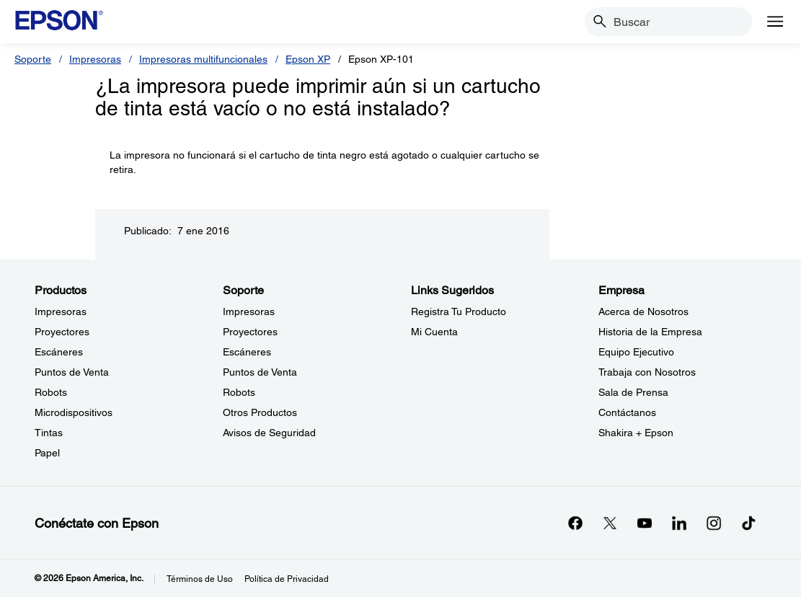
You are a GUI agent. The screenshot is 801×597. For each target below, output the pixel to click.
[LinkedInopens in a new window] (679, 523)
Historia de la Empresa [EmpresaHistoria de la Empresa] (650, 331)
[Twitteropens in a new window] (610, 523)
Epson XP (308, 59)
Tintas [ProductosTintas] (49, 432)
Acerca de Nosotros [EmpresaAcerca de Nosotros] (643, 311)
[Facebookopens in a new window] (575, 523)
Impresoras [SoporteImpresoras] (249, 311)
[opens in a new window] (748, 523)
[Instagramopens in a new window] (714, 523)
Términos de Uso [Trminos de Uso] (200, 579)
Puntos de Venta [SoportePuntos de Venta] (260, 372)
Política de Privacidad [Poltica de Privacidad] (286, 579)
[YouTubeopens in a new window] (645, 523)
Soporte (32, 59)
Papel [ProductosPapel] (47, 453)
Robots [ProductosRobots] (51, 392)
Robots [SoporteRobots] (239, 392)
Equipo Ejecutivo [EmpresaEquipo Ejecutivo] (636, 352)
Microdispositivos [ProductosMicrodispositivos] (73, 412)
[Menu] (775, 21)
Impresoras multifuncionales (203, 59)
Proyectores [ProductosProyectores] (62, 331)
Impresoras (95, 59)
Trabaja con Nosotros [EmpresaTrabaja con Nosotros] (647, 372)
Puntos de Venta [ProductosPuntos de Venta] (72, 372)
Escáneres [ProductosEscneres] (59, 352)
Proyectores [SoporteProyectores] (250, 331)
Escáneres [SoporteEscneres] (247, 352)
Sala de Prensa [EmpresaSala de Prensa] (633, 392)
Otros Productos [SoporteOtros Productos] (260, 412)
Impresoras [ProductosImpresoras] (61, 311)
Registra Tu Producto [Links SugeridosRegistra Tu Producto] (458, 311)
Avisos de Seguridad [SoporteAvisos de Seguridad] (269, 432)
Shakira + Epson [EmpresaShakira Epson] (635, 432)
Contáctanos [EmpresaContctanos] (627, 412)
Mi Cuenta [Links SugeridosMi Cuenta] (434, 331)
